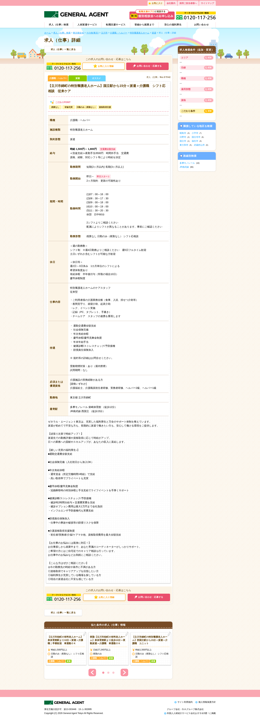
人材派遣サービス (87, 24)
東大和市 (184, 145)
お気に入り (157, 3)
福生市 (195, 141)
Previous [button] (92, 672)
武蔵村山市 (199, 145)
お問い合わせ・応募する (149, 66)
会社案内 (171, 3)
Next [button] (124, 672)
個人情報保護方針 (207, 702)
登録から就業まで (144, 24)
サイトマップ (207, 3)
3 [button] (113, 673)
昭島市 (183, 133)
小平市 (195, 133)
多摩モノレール (187, 163)
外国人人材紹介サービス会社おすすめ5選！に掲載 (190, 713)
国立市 (183, 141)
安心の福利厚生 (173, 24)
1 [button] (103, 673)
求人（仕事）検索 (58, 24)
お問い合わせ (201, 24)
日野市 (183, 137)
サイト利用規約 (185, 702)
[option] (66, 648)
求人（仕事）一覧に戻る (63, 49)
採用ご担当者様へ (188, 3)
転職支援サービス (116, 24)
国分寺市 (196, 137)
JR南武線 (184, 167)
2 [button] (108, 673)
